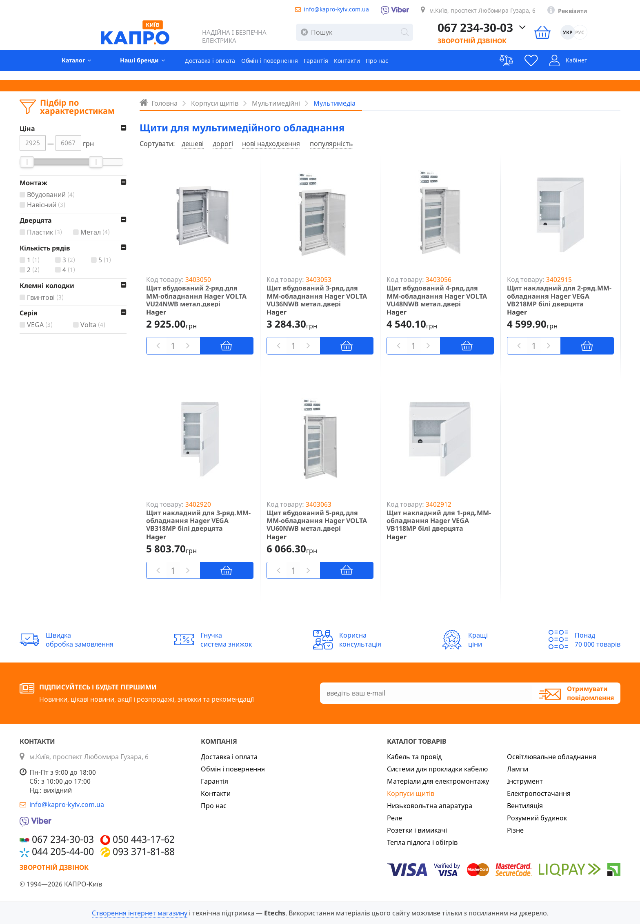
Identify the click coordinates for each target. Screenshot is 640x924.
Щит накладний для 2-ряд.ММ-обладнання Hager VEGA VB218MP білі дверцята (559, 296)
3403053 (318, 279)
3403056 (438, 279)
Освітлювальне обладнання (551, 756)
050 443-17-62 (144, 839)
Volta (93, 325)
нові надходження (271, 143)
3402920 (198, 504)
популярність (331, 143)
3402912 (438, 504)
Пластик (45, 232)
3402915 (559, 279)
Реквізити (603, 12)
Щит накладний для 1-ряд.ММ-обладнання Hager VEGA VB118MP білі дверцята (439, 521)
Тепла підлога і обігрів (422, 842)
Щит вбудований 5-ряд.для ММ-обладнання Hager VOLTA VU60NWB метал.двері (317, 521)
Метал (96, 232)
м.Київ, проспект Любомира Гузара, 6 (502, 11)
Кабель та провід (414, 756)
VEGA (41, 325)
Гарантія (316, 67)
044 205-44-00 (63, 851)
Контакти (352, 67)
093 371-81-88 (144, 851)
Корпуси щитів (410, 793)
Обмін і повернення (264, 67)
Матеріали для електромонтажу (438, 781)
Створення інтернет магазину (139, 912)
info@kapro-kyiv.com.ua (337, 10)
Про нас (386, 67)
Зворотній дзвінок (505, 44)
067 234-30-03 (508, 32)
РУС (613, 36)
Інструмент (525, 781)
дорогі (223, 143)
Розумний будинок (537, 817)
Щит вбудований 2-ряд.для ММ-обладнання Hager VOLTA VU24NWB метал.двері (196, 296)
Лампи (517, 768)
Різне (515, 830)
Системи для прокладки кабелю (437, 768)
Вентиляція (525, 805)
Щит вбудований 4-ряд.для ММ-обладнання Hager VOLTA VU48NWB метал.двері (437, 296)
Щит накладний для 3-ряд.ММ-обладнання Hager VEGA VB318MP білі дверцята (198, 521)
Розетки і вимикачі (417, 830)
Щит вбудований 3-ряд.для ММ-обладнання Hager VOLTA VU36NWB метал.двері (317, 296)
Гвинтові (46, 297)
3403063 (318, 504)
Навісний (47, 205)
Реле (394, 817)
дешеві (193, 143)
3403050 (198, 279)
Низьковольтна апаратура (429, 805)
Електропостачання (539, 793)
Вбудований (52, 195)
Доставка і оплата (197, 67)
